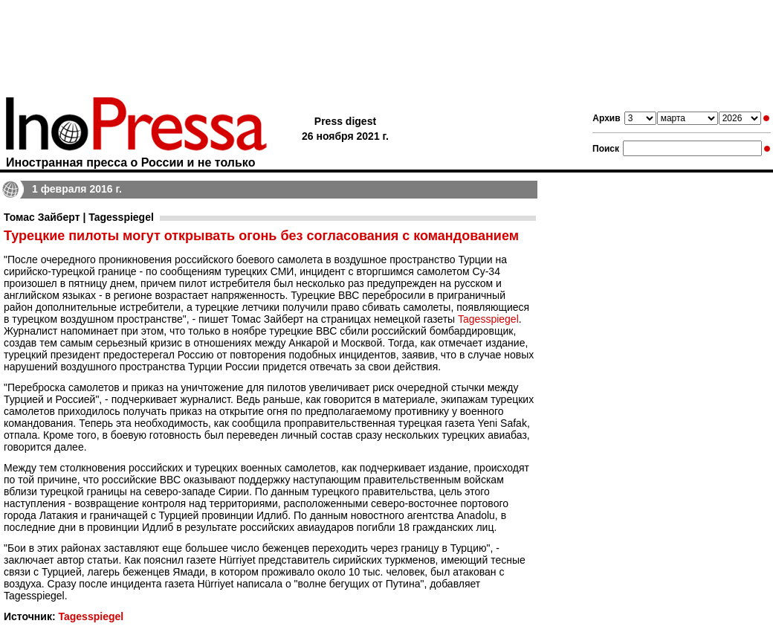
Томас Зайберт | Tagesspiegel (79, 217)
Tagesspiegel (488, 319)
